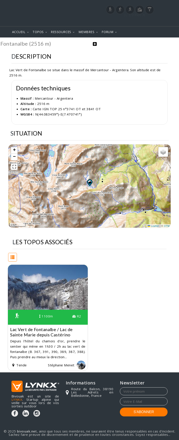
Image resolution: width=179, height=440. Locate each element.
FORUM (107, 32)
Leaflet (153, 225)
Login (145, 20)
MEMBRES (86, 32)
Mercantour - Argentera (54, 98)
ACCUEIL (18, 32)
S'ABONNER (143, 412)
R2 (76, 316)
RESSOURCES (61, 32)
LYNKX (16, 399)
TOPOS (38, 32)
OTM (167, 225)
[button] (89, 182)
